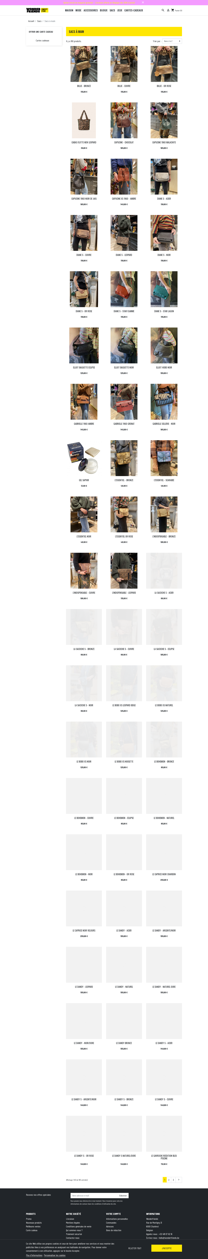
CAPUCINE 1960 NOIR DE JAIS (84, 198)
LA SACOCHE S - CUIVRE (124, 649)
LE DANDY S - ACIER (164, 1043)
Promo (28, 1218)
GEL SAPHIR (84, 480)
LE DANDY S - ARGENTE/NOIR (84, 1099)
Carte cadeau (31, 1230)
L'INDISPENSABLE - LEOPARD (124, 592)
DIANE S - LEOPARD (124, 255)
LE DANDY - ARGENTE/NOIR (164, 930)
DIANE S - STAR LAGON (164, 311)
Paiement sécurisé (74, 1234)
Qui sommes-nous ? (74, 1230)
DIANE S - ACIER (164, 198)
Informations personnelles (117, 1218)
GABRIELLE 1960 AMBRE (84, 423)
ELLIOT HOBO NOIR (164, 367)
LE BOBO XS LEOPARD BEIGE (124, 705)
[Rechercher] (163, 10)
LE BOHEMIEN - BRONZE (164, 761)
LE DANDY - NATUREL (124, 986)
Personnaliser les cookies (54, 1255)
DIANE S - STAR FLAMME (124, 311)
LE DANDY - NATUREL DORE (164, 986)
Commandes (111, 1222)
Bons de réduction (113, 1230)
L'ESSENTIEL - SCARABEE (164, 480)
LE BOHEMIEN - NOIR (84, 874)
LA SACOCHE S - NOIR (84, 705)
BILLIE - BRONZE (84, 86)
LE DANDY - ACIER (124, 930)
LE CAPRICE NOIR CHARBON (164, 874)
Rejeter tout (134, 1248)
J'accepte (167, 1248)
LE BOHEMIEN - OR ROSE (124, 874)
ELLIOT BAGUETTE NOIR (124, 367)
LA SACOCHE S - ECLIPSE (164, 649)
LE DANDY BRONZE (124, 1043)
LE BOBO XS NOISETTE (124, 761)
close (143, 2)
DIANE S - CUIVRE (83, 255)
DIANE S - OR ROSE (84, 311)
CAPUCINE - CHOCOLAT (124, 142)
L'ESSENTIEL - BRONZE (124, 480)
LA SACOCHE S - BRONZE (84, 649)
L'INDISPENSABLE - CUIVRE (84, 592)
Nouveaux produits (34, 1222)
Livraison (70, 1218)
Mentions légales (73, 1222)
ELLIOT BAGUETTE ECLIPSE (84, 367)
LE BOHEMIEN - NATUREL (164, 818)
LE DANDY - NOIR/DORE (84, 1043)
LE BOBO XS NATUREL (164, 705)
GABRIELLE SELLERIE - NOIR (164, 423)
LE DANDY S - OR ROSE (84, 1155)
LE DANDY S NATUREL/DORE (124, 1155)
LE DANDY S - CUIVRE (164, 1099)
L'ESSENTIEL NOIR (84, 536)
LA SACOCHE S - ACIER (164, 592)
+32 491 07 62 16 (165, 1234)
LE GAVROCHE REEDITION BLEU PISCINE (164, 1157)
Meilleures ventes (33, 1226)
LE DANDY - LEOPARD (84, 986)
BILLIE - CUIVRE (123, 86)
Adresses (110, 1226)
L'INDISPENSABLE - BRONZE (164, 536)
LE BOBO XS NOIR (84, 761)
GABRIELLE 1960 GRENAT (124, 423)
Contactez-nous (72, 1237)
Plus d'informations (34, 1255)
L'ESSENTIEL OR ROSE (124, 536)
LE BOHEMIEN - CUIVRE (83, 818)
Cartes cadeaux (42, 40)
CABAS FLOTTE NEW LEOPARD (84, 142)
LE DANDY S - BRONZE (124, 1099)
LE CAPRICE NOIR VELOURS (84, 930)
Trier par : (157, 41)
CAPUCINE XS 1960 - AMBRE (124, 198)
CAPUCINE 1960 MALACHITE (164, 142)
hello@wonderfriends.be (169, 1237)
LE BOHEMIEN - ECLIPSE (124, 818)
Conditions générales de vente (78, 1226)
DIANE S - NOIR (164, 255)
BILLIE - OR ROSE (164, 86)
